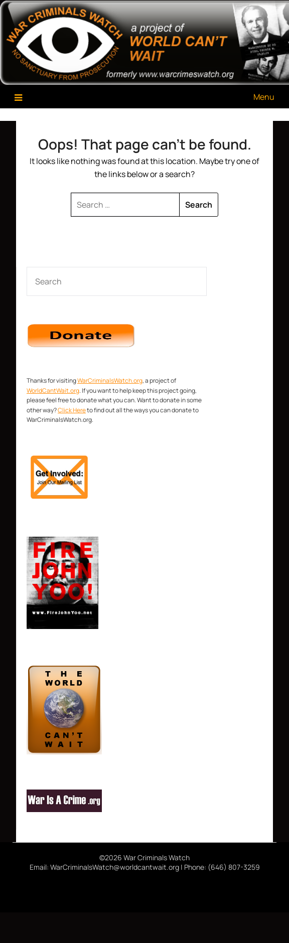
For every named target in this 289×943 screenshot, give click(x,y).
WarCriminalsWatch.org (109, 380)
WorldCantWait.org (53, 390)
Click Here (72, 410)
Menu (263, 96)
